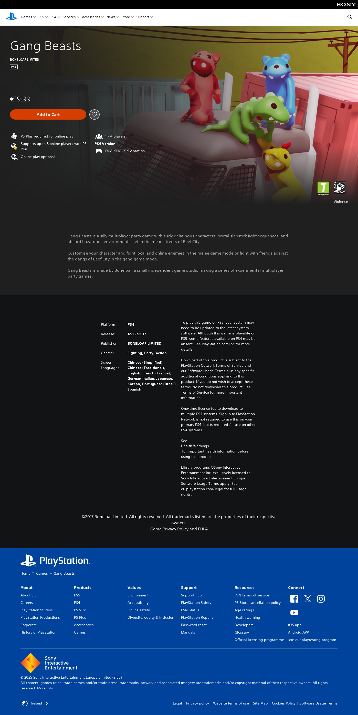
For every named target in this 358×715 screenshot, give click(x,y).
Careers (26, 602)
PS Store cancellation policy (258, 602)
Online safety (139, 610)
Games (26, 17)
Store (126, 17)
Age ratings (244, 610)
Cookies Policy (284, 703)
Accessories (91, 17)
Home (25, 573)
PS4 (53, 17)
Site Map (260, 703)
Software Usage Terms (319, 703)
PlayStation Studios (36, 610)
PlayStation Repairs (197, 617)
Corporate (28, 625)
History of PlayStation (38, 632)
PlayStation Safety (196, 602)
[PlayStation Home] (11, 17)
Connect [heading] (296, 587)
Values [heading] (134, 587)
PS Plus (80, 617)
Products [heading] (82, 587)
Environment (138, 595)
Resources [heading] (245, 587)
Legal (177, 703)
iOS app (295, 625)
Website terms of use (231, 703)
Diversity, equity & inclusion (151, 617)
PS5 (41, 17)
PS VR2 (80, 610)
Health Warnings (195, 446)
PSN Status (190, 610)
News (111, 17)
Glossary (242, 632)
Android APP (298, 632)
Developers (244, 625)
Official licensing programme (259, 639)
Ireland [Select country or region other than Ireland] (35, 703)
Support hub (191, 595)
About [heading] (26, 587)
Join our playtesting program (312, 639)
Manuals (188, 632)
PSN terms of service (252, 595)
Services (69, 17)
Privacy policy (197, 703)
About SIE (28, 595)
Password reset (194, 625)
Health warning (247, 617)
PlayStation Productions (40, 617)
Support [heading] (189, 587)
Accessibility (138, 602)
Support (142, 17)
